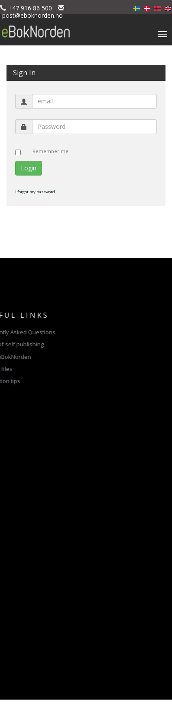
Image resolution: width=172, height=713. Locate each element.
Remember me (50, 151)
